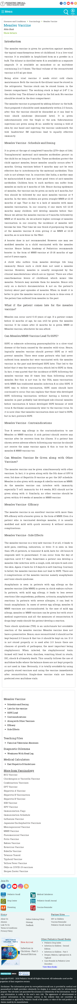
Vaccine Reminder (58, 922)
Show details (10, 33)
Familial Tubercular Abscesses (22, 743)
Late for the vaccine (17, 708)
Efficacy (11, 725)
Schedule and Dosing (17, 704)
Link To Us (5, 925)
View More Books (50, 967)
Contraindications (16, 717)
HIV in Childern (57, 919)
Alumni (4, 922)
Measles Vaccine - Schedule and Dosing (29, 143)
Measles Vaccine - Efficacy (21, 504)
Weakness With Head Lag (20, 753)
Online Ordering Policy (35, 919)
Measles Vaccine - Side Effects (23, 535)
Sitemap (29, 922)
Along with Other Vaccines (21, 721)
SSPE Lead (12, 712)
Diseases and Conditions (15, 21)
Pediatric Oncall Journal (61, 925)
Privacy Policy (7, 931)
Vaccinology (34, 21)
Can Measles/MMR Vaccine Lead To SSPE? (31, 336)
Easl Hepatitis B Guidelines (21, 764)
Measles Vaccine (50, 21)
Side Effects (13, 729)
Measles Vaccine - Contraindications (28, 423)
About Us (4, 919)
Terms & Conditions (9, 928)
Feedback (29, 925)
